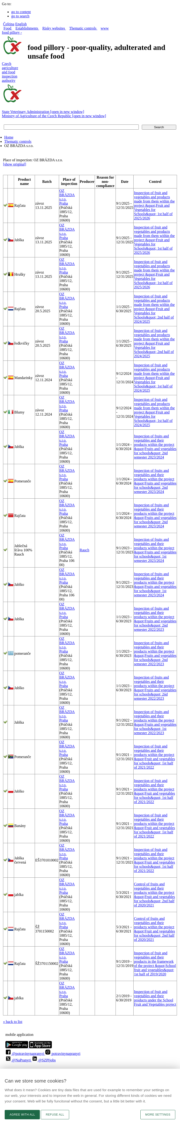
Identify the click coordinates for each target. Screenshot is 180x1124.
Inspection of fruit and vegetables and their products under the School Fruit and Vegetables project (155, 998)
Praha (63, 203)
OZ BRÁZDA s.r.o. (67, 195)
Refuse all (55, 1114)
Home (8, 137)
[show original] (14, 164)
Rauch (84, 550)
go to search (20, 16)
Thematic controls (17, 141)
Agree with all (22, 1114)
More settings (157, 1114)
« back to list (12, 1022)
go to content (21, 12)
